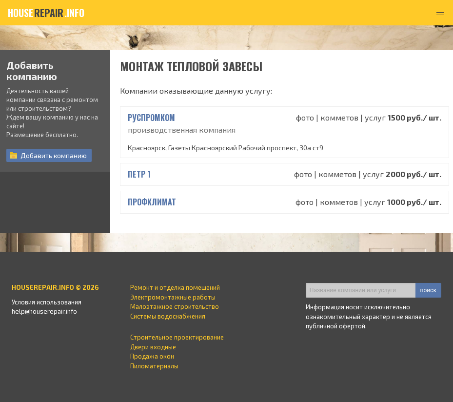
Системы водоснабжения (167, 316)
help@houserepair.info (44, 311)
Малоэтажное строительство (174, 306)
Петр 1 (139, 174)
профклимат (152, 202)
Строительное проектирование (177, 337)
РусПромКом (151, 117)
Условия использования (46, 302)
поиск (428, 290)
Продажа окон (152, 356)
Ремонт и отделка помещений (175, 287)
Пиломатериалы (154, 366)
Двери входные (153, 347)
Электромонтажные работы (173, 297)
